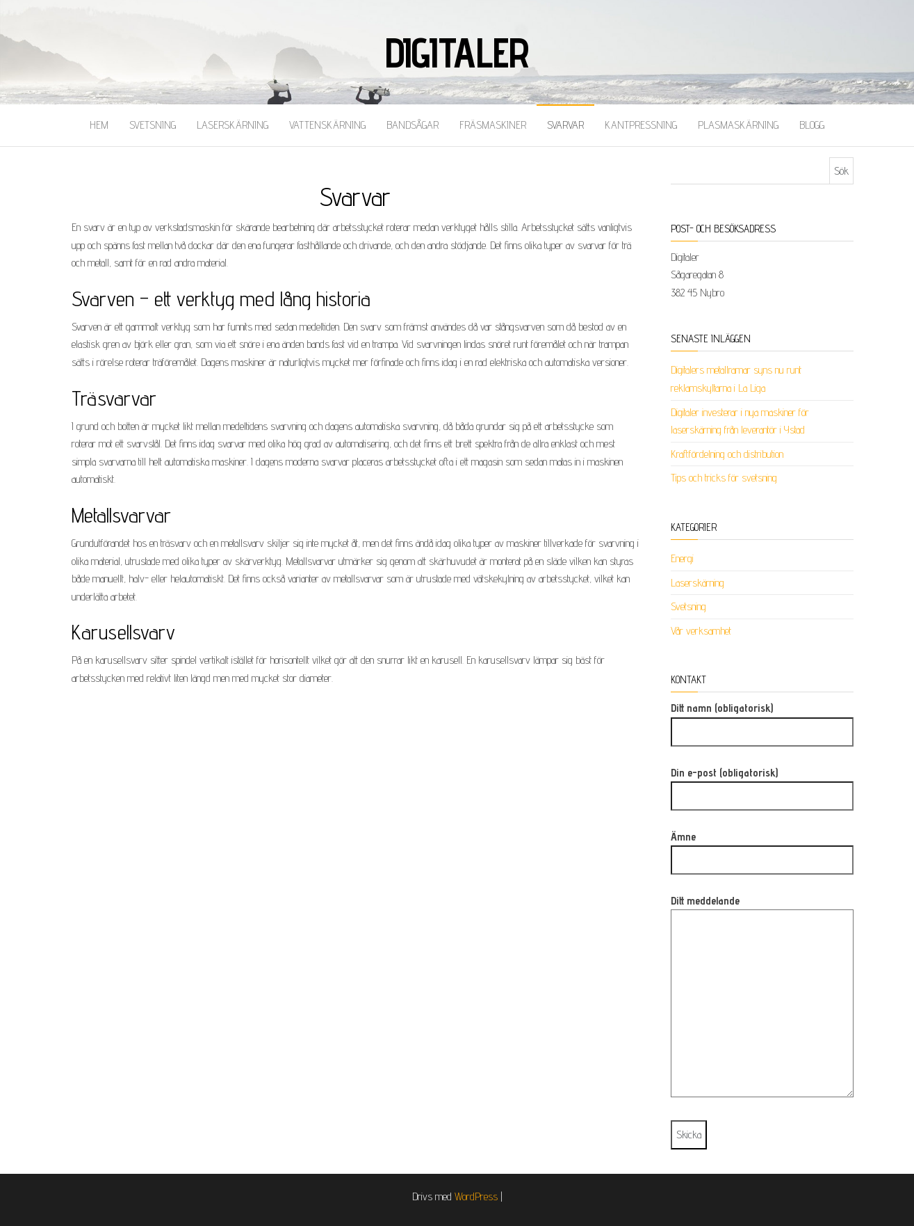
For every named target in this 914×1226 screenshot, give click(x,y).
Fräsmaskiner (492, 125)
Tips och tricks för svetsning (724, 477)
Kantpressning (641, 125)
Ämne (762, 848)
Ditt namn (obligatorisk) (762, 719)
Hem (99, 125)
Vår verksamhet (701, 630)
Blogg (811, 125)
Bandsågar (412, 125)
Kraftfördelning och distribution (727, 454)
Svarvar (565, 125)
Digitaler (457, 52)
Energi (682, 558)
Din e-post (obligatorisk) (762, 784)
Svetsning (152, 125)
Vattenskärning (327, 125)
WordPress (476, 1196)
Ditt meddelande (762, 1001)
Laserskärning (232, 125)
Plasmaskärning (738, 125)
